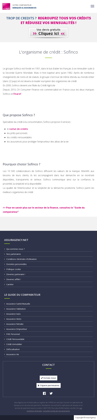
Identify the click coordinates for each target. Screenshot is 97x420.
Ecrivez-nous (48, 378)
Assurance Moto (12, 319)
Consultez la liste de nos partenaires (56, 411)
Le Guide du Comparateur (22, 294)
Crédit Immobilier (13, 344)
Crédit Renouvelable (14, 339)
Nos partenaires (12, 254)
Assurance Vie (11, 354)
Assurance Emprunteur (15, 329)
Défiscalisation (12, 349)
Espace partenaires (48, 385)
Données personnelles (15, 264)
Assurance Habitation (15, 308)
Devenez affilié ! (12, 279)
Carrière (8, 284)
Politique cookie (12, 269)
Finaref (17, 93)
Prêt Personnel (12, 334)
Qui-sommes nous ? (14, 249)
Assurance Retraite (13, 324)
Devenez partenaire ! (14, 274)
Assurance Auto (12, 314)
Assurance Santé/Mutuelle (17, 303)
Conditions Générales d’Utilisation (20, 259)
